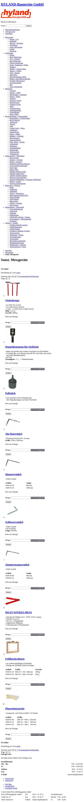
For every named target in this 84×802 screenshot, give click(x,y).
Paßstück (10, 393)
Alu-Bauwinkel (13, 433)
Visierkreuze (12, 300)
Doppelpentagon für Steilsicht (22, 346)
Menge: (8, 322)
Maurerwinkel (13, 474)
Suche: (3, 26)
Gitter (18, 273)
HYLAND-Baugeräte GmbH (22, 4)
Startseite (8, 250)
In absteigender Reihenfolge (29, 276)
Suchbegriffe (9, 786)
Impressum (9, 780)
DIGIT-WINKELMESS (18, 612)
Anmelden (9, 34)
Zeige (3, 278)
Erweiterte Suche (11, 788)
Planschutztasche (14, 708)
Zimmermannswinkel (17, 564)
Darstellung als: (6, 273)
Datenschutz (9, 778)
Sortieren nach (6, 276)
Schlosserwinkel (14, 522)
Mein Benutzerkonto (12, 30)
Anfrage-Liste (10, 32)
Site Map (8, 784)
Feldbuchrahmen (14, 658)
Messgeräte (9, 252)
